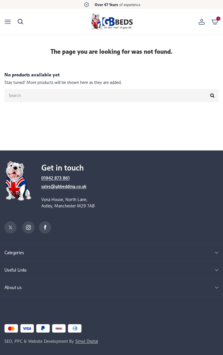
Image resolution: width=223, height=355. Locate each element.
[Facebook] (45, 227)
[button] (20, 21)
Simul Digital (86, 341)
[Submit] (212, 96)
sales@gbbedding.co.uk (63, 186)
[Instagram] (28, 227)
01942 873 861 (55, 178)
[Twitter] (10, 227)
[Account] (202, 22)
